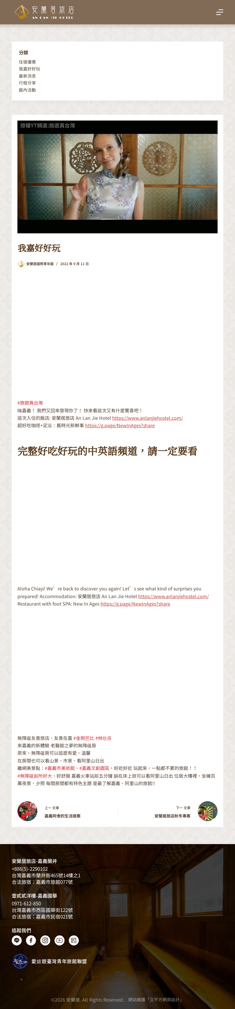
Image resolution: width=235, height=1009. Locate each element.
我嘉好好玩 (29, 69)
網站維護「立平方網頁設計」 (156, 999)
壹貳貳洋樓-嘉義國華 (34, 895)
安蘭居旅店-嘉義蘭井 (34, 860)
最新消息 (27, 76)
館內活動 (27, 90)
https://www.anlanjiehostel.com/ (147, 417)
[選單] (219, 12)
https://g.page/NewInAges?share (120, 425)
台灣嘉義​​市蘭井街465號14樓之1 (46, 875)
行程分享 (27, 83)
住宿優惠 (27, 62)
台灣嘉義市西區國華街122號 (42, 909)
